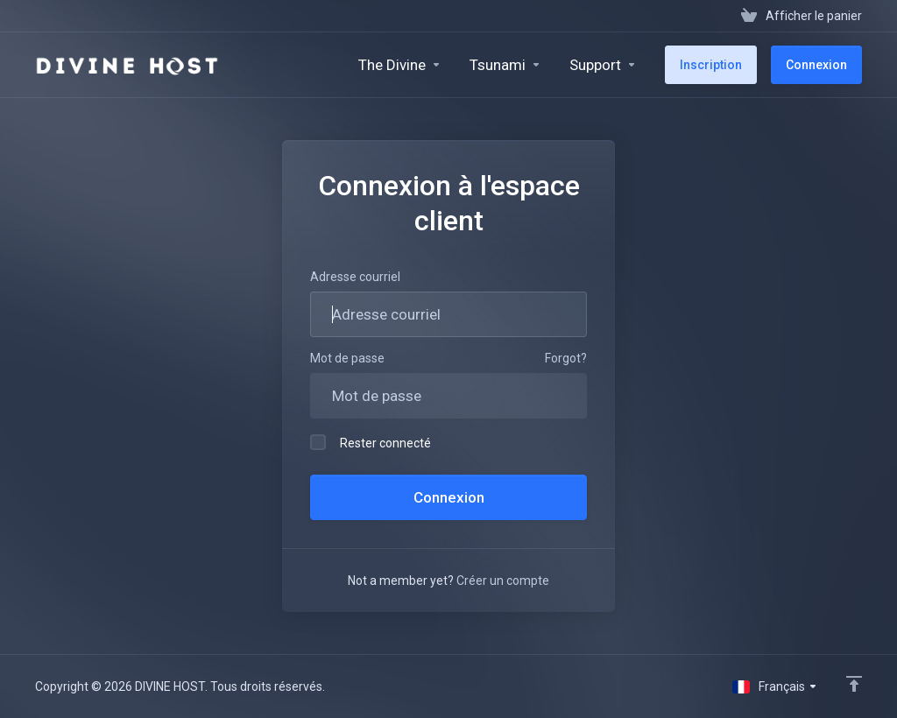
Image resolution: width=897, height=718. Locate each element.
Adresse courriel (355, 277)
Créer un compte (502, 581)
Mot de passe (347, 358)
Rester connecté (370, 442)
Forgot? (566, 358)
